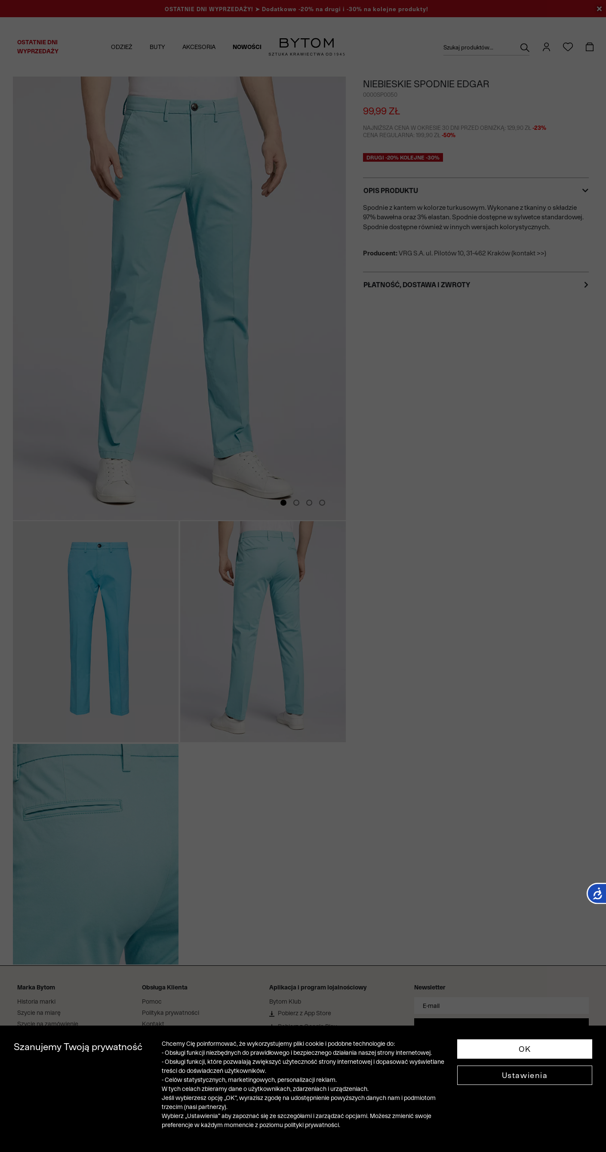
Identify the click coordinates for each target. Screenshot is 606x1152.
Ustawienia (525, 1075)
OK (525, 1049)
